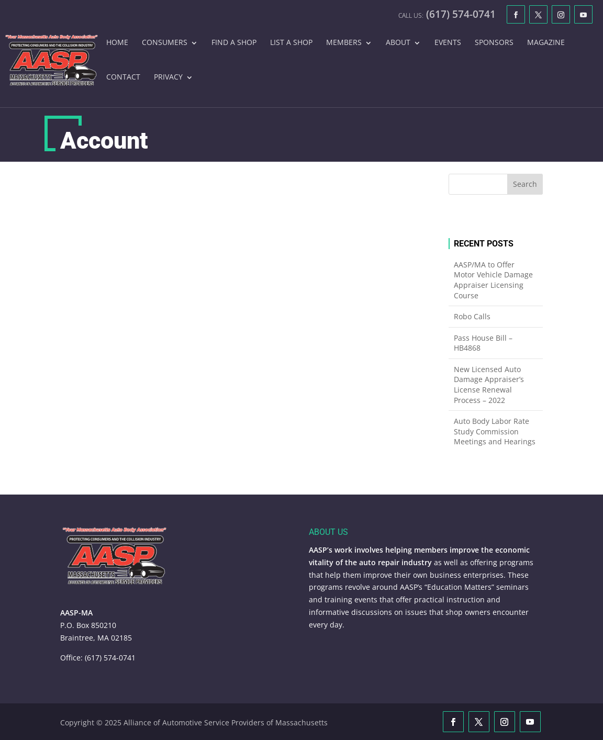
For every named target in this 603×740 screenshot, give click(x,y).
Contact (123, 77)
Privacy (168, 77)
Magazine (546, 43)
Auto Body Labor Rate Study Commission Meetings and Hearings (494, 431)
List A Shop (291, 43)
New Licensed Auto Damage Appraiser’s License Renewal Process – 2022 (489, 384)
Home (117, 43)
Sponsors (494, 43)
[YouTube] (583, 14)
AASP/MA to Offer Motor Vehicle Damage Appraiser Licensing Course (493, 280)
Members (344, 43)
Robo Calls (472, 316)
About (398, 43)
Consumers (164, 43)
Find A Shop (233, 43)
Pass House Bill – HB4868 (483, 343)
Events (447, 43)
